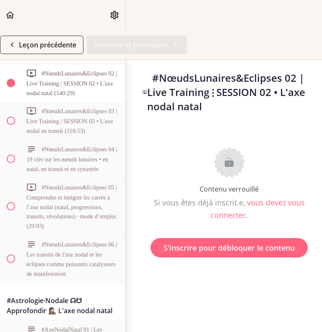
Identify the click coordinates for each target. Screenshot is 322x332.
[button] (10, 15)
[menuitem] (114, 15)
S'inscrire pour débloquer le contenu (229, 248)
